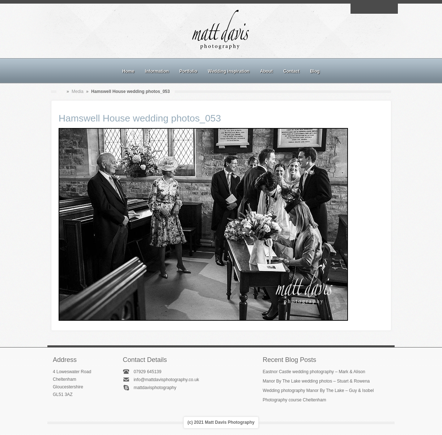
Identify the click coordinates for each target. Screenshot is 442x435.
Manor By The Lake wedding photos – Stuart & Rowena (316, 381)
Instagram (374, 8)
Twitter (390, 8)
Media (78, 91)
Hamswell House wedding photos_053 (140, 118)
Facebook (365, 8)
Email (357, 8)
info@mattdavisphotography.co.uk (166, 379)
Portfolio (188, 71)
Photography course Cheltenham (294, 399)
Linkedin (382, 8)
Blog (315, 71)
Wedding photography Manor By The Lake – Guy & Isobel (318, 390)
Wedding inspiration (229, 71)
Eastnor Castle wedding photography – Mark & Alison (314, 371)
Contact (291, 71)
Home (128, 71)
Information (157, 71)
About (266, 71)
